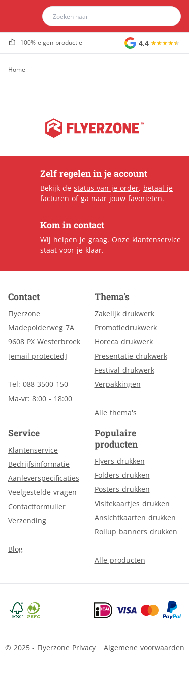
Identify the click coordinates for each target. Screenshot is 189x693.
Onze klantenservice (146, 239)
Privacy (84, 647)
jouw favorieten (135, 198)
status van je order (106, 188)
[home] (27, 16)
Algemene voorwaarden (144, 647)
